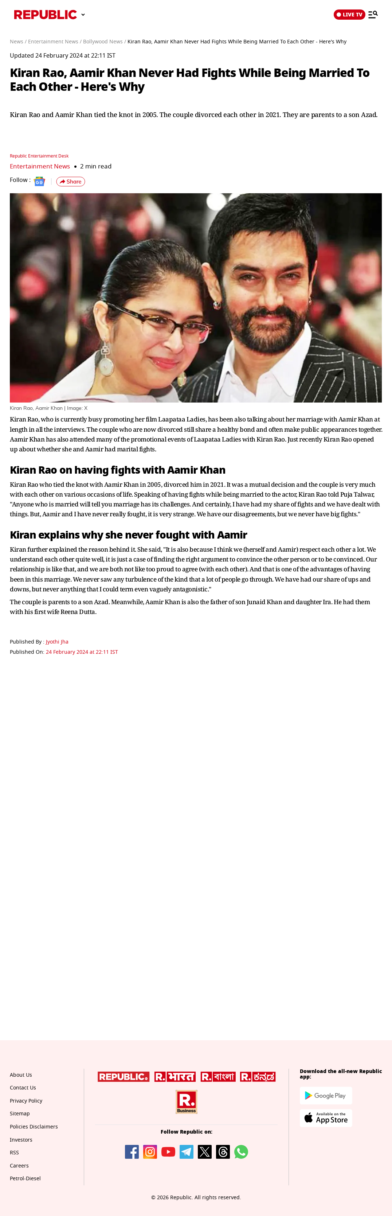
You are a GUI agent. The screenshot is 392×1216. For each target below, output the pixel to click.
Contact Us (23, 1088)
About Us (21, 1075)
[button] (70, 181)
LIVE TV (349, 15)
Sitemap (20, 1114)
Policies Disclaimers (34, 1127)
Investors (21, 1140)
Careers (19, 1166)
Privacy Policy (26, 1101)
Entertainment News (40, 166)
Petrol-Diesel (25, 1178)
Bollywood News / (104, 42)
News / (18, 42)
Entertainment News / (55, 42)
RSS (14, 1153)
